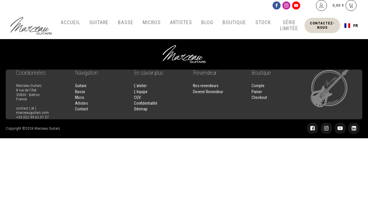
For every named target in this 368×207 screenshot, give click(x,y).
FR (351, 25)
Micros (152, 22)
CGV (137, 97)
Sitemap (140, 109)
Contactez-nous (322, 25)
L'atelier (140, 85)
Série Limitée (289, 25)
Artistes (181, 22)
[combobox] (351, 25)
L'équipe (140, 91)
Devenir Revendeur (208, 91)
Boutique (234, 22)
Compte (258, 85)
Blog (207, 22)
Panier (257, 91)
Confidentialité (145, 103)
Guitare (99, 22)
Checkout (259, 97)
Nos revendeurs (205, 85)
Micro (79, 97)
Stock (263, 22)
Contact (81, 109)
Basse (125, 22)
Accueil (70, 22)
